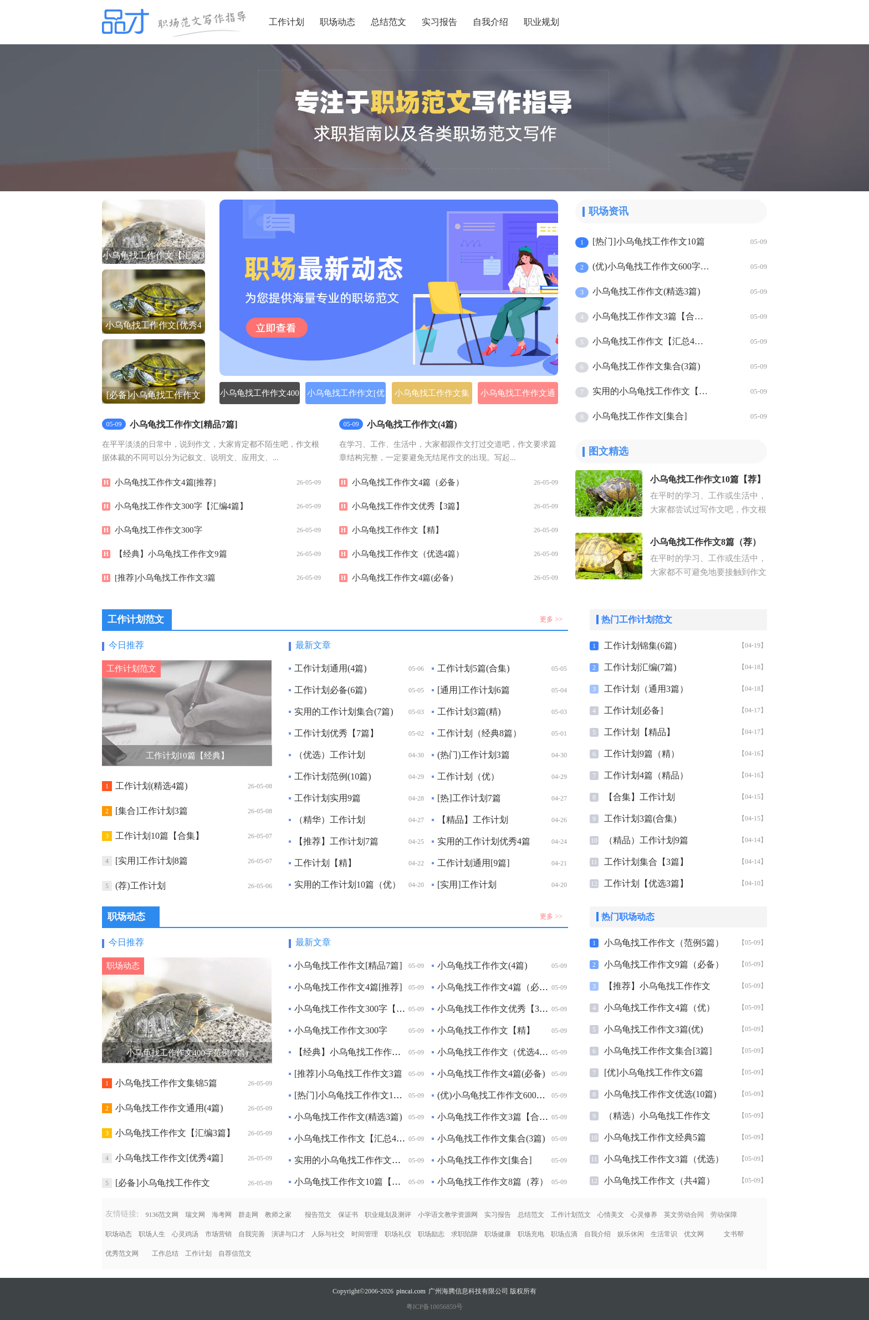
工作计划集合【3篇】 (646, 862)
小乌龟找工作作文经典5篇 (655, 1137)
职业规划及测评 (388, 1215)
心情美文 (610, 1215)
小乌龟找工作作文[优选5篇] (346, 396)
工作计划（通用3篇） (646, 689)
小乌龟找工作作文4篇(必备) (402, 577)
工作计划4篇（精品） (646, 775)
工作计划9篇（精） (641, 753)
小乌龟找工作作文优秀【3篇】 (408, 506)
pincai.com (411, 1291)
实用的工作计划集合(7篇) (343, 711)
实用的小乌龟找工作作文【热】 (652, 391)
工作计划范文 (571, 1215)
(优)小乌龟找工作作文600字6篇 (652, 266)
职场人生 (152, 1234)
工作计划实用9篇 (327, 798)
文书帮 (734, 1234)
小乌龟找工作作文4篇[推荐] (165, 482)
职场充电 (531, 1234)
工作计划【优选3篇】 (646, 883)
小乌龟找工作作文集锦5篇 (432, 396)
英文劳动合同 (684, 1215)
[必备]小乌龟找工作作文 (162, 1183)
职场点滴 (564, 1234)
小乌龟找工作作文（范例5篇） (664, 942)
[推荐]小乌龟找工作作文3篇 (165, 577)
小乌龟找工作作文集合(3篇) (646, 366)
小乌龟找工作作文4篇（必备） (408, 482)
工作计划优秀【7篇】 (336, 733)
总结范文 (388, 22)
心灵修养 (644, 1215)
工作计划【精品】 (639, 732)
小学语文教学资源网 (448, 1215)
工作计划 (286, 22)
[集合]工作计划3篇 (151, 811)
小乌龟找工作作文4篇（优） (659, 1007)
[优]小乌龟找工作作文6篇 (653, 1072)
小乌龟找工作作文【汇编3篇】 (175, 1133)
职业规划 (541, 22)
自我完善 (251, 1234)
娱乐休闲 (630, 1234)
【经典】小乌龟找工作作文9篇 (171, 553)
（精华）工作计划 (329, 819)
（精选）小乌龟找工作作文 (657, 1115)
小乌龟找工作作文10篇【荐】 (352, 1181)
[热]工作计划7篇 (469, 798)
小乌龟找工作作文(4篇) (482, 965)
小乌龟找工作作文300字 (158, 530)
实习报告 (439, 22)
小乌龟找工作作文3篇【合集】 (652, 316)
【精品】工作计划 (472, 819)
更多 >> (551, 619)
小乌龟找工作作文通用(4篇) (517, 396)
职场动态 (337, 22)
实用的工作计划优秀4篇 (483, 841)
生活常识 (664, 1234)
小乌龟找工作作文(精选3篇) (646, 291)
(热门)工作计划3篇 (473, 755)
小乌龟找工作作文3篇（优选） (664, 1159)
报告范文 (318, 1215)
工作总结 (165, 1253)
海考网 (222, 1215)
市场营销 (218, 1234)
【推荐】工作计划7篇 (336, 841)
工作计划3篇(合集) (640, 818)
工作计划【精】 (325, 863)
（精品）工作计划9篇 (646, 840)
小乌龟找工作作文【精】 (397, 530)
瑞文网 (195, 1215)
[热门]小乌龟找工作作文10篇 (648, 241)
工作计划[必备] (633, 710)
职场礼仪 (398, 1234)
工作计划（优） (468, 776)
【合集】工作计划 (639, 797)
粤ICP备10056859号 (434, 1307)
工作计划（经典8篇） (479, 733)
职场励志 (431, 1234)
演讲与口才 (288, 1234)
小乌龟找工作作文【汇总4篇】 (652, 341)
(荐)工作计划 (140, 885)
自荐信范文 (235, 1253)
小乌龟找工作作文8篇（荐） (492, 1181)
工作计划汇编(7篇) (640, 667)
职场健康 (497, 1234)
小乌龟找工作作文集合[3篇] (658, 1051)
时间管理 (364, 1234)
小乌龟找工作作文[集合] (639, 416)
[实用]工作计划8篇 (151, 860)
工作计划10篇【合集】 (159, 835)
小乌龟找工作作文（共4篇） (659, 1180)
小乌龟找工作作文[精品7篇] (348, 965)
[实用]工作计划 (467, 884)
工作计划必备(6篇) (330, 690)
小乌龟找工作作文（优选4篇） (408, 553)
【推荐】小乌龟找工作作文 (657, 986)
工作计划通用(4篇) (330, 668)
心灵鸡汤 (185, 1234)
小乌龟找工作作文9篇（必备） (664, 964)
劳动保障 (723, 1215)
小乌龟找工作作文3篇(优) (653, 1029)
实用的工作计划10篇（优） (347, 884)
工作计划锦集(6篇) (640, 645)
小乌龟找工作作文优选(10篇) (660, 1094)
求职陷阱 (464, 1234)
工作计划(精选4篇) (151, 786)
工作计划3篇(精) (469, 711)
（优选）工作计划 (329, 755)
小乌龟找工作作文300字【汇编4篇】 (181, 506)
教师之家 (278, 1215)
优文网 (694, 1234)
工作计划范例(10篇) (332, 776)
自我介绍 (490, 22)
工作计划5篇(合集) (473, 668)
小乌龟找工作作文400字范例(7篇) (259, 396)
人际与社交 (328, 1234)
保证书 (348, 1215)
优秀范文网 (122, 1253)
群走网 (248, 1215)
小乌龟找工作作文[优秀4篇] (169, 1158)
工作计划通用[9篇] (473, 863)
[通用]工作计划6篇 (473, 690)
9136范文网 (161, 1215)
